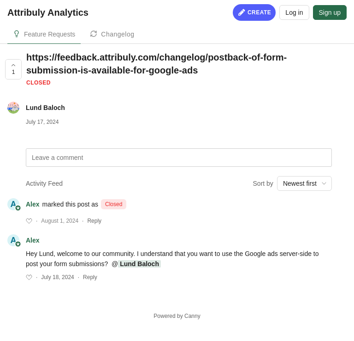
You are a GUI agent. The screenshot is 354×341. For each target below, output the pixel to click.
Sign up (330, 12)
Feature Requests (49, 34)
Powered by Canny (176, 316)
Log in (294, 12)
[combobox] (304, 183)
